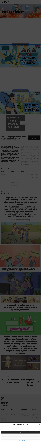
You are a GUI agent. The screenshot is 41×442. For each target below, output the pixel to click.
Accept (20, 432)
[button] (39, 424)
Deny (20, 435)
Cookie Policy (18, 440)
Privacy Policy (23, 440)
